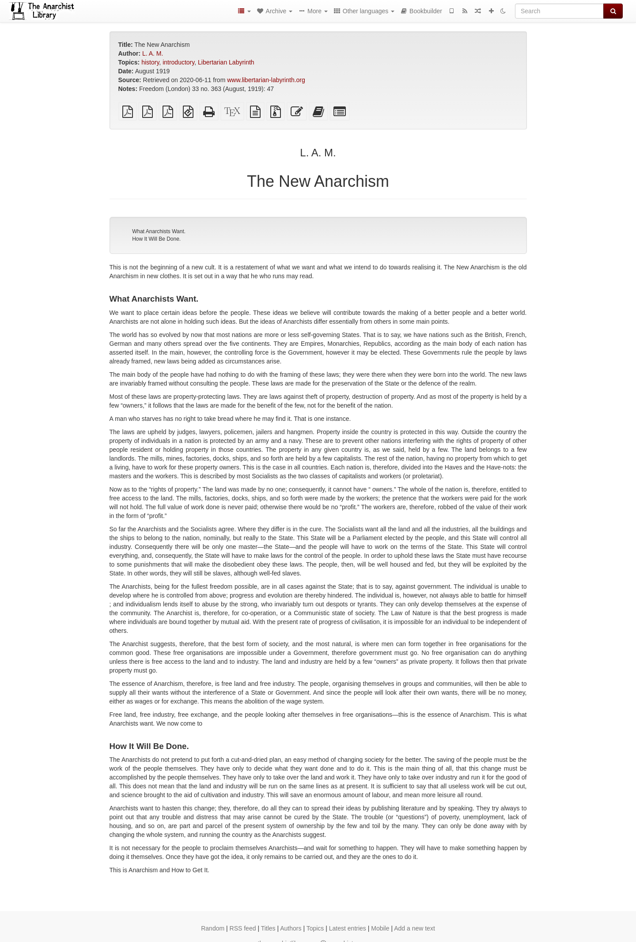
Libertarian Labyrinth (226, 62)
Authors (290, 928)
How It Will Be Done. (156, 239)
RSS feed (243, 928)
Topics (315, 928)
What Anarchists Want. (159, 231)
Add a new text (414, 928)
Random (212, 928)
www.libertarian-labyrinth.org (266, 79)
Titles (268, 928)
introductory (178, 62)
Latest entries (347, 928)
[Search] (559, 11)
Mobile (380, 928)
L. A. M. (152, 53)
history (150, 62)
